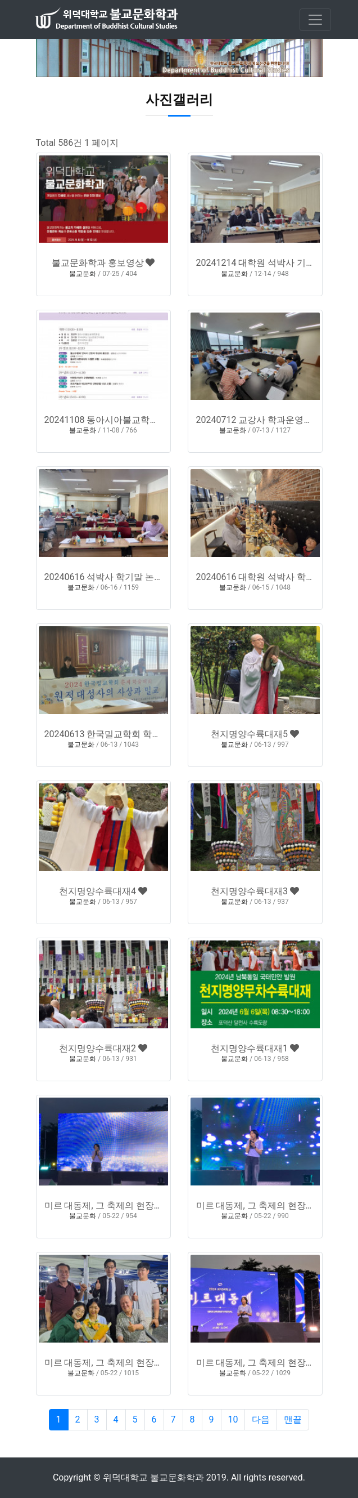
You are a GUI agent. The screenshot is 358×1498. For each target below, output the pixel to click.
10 (233, 1419)
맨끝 (293, 1419)
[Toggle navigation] (315, 19)
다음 (261, 1419)
